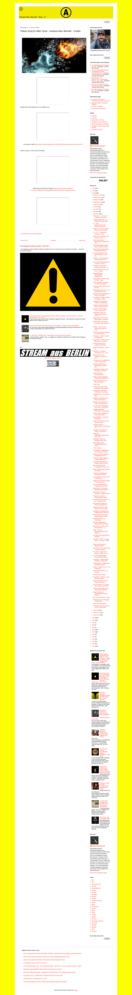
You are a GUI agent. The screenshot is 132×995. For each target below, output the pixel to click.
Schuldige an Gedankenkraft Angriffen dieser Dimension (101, 511)
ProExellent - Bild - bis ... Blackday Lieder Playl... (100, 439)
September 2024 (98, 202)
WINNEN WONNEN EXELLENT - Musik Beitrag (101, 410)
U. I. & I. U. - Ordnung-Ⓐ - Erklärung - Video (100, 233)
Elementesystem (96, 888)
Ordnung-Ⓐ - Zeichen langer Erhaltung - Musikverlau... (100, 560)
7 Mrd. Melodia (97, 448)
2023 (93, 618)
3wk (93, 880)
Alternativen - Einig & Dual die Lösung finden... (101, 336)
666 (93, 882)
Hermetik (94, 892)
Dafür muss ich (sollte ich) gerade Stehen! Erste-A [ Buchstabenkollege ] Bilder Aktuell (46, 956)
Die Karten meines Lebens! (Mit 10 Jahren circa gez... (101, 548)
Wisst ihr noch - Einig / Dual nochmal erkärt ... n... (100, 527)
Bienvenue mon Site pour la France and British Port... (100, 402)
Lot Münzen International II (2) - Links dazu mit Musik (100, 85)
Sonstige (94, 925)
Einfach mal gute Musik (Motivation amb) (99, 545)
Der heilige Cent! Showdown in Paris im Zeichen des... (101, 606)
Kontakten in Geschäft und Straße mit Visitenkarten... (100, 302)
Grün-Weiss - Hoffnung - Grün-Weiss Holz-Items (101, 577)
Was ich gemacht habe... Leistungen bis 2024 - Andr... (101, 466)
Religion (94, 917)
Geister (94, 890)
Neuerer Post (24, 240)
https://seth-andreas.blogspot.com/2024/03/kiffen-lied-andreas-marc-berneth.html (59, 144)
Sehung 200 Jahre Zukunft (99, 108)
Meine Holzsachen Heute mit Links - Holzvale (100, 270)
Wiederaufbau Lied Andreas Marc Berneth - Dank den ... (101, 318)
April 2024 (96, 214)
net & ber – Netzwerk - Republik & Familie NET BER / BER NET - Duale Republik (105, 696)
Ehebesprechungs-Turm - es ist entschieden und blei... (101, 290)
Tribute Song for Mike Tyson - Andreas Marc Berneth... (101, 589)
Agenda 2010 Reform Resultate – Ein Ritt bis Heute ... (101, 481)
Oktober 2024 (97, 199)
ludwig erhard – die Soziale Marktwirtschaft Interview (100, 489)
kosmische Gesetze (97, 900)
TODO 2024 (96, 384)
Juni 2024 (96, 209)
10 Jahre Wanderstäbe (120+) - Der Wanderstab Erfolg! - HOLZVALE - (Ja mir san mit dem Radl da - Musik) (52, 966)
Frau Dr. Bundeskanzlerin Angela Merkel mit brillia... (100, 485)
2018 (93, 629)
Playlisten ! (94, 118)
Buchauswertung (96, 884)
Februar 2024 (97, 612)
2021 (93, 622)
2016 (93, 634)
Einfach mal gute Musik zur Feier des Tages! (100, 381)
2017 (93, 632)
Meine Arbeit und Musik (98, 120)
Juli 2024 (95, 207)
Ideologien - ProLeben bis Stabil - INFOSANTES (100, 430)
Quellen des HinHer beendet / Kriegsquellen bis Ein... (101, 454)
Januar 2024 (96, 615)
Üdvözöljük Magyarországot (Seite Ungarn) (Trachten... (101, 246)
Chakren (94, 886)
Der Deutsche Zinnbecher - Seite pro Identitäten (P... (100, 504)
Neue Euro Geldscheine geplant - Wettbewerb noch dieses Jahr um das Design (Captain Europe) (49, 972)
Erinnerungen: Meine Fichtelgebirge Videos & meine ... (100, 444)
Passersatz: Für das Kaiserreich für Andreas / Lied (100, 356)
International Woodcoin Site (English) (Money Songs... (100, 462)
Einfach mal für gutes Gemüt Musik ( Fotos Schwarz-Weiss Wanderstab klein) (44, 960)
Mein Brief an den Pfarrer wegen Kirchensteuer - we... (101, 266)
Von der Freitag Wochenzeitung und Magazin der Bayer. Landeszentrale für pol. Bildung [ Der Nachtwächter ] (100, 72)
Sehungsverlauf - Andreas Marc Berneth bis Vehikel (101, 564)
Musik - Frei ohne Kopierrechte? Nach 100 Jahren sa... (100, 531)
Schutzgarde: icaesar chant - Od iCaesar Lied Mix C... (100, 370)
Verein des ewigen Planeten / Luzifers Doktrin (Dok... (101, 458)
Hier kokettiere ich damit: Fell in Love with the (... (101, 477)
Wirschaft (94, 931)
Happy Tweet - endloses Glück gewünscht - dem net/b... (101, 340)
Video (93, 929)
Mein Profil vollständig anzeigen (98, 172)
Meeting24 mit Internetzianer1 (100, 122)
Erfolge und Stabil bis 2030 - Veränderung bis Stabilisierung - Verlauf (104, 786)
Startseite (53, 240)
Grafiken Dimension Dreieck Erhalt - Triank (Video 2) (100, 305)
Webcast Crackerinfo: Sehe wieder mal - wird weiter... (100, 508)
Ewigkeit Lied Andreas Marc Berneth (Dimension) (100, 398)
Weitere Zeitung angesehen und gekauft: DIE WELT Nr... (101, 377)
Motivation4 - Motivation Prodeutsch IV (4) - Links (100, 351)
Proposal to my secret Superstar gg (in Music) (100, 496)
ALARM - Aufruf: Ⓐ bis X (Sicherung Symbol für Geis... (99, 328)
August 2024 (96, 204)
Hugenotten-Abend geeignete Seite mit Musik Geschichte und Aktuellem (42, 969)
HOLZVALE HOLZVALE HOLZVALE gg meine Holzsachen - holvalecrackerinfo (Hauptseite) (54, 325)
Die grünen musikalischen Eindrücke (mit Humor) (100, 473)
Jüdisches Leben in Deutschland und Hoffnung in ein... (101, 426)
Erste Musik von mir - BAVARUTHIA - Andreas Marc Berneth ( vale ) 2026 (100, 79)
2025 (93, 190)
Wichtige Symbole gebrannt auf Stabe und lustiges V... (101, 294)
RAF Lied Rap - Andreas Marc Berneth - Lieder (101, 279)
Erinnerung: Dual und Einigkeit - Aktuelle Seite (101, 600)
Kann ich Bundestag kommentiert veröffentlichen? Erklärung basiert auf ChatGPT (45, 981)
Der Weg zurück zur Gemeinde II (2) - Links (35, 978)
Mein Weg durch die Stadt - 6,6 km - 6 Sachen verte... (101, 500)
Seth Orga (94, 923)
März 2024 (96, 610)
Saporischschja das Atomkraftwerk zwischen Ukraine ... (100, 593)
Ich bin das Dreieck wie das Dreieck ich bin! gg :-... (100, 581)
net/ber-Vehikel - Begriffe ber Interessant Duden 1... (100, 414)
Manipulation (95, 906)
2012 (93, 643)
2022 (93, 620)
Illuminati (94, 896)
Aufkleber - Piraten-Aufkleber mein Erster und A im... (100, 259)
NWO (93, 910)
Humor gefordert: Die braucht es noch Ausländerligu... (101, 283)
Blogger (76, 990)
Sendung (94, 919)
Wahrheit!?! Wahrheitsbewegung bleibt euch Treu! (101, 435)
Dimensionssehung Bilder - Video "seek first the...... (100, 309)
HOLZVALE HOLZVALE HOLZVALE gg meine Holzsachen (101, 100)
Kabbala (94, 898)
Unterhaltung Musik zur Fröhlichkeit (99, 519)
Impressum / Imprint (97, 129)
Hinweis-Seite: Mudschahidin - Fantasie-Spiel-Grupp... (101, 249)
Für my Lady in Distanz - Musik (101, 597)
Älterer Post (82, 240)
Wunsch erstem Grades (99, 574)
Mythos (94, 908)
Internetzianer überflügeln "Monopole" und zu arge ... (101, 391)
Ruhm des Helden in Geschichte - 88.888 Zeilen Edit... (101, 241)
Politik (93, 912)
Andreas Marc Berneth (98, 146)
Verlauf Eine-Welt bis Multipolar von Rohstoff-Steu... (101, 333)
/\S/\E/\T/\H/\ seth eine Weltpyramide (105, 818)
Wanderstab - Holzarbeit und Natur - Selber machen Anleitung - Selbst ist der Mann (105, 769)
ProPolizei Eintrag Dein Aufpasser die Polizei (99, 344)
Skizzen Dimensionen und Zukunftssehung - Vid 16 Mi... (100, 254)
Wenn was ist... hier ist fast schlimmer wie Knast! (100, 216)
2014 (93, 639)
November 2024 (97, 197)
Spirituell (94, 927)
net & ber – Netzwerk (97, 106)
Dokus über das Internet (99, 603)
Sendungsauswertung (97, 921)
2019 (93, 627)
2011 (93, 646)
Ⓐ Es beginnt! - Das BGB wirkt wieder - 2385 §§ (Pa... (101, 361)
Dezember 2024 (97, 195)
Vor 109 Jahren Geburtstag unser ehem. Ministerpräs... (101, 406)
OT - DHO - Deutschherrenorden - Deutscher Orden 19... (99, 225)
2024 (93, 193)
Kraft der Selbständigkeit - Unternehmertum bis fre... (100, 556)
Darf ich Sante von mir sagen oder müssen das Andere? (101, 585)
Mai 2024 (96, 211)
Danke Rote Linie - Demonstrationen (98, 373)
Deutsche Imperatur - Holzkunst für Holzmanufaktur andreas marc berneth (104, 733)
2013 (93, 641)
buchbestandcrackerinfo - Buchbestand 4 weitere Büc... (100, 365)
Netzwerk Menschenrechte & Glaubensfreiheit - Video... (100, 515)
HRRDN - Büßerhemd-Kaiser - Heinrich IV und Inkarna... (101, 229)
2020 (93, 625)
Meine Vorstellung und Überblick (100, 124)
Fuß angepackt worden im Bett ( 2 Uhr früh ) (34, 246)
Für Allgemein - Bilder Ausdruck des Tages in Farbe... (101, 298)
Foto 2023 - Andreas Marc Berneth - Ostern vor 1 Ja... (101, 552)
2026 (93, 188)
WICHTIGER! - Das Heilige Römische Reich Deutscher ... (101, 323)
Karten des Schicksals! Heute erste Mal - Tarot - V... (101, 237)
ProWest (94, 914)
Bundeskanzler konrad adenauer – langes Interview (101, 492)
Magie (93, 904)
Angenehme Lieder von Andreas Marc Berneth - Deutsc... (100, 314)
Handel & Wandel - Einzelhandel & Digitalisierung (98, 275)
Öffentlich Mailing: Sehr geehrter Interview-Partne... (101, 523)
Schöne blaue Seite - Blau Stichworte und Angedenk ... (101, 387)
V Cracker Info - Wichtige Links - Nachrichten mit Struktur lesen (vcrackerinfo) (50, 335)
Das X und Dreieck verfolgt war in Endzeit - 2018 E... (101, 262)
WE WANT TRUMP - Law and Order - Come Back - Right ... (101, 540)
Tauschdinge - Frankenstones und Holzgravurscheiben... (101, 451)
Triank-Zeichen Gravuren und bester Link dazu (101, 421)
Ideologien (94, 894)
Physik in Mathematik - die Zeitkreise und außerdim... (100, 220)
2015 (93, 636)
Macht (93, 902)
